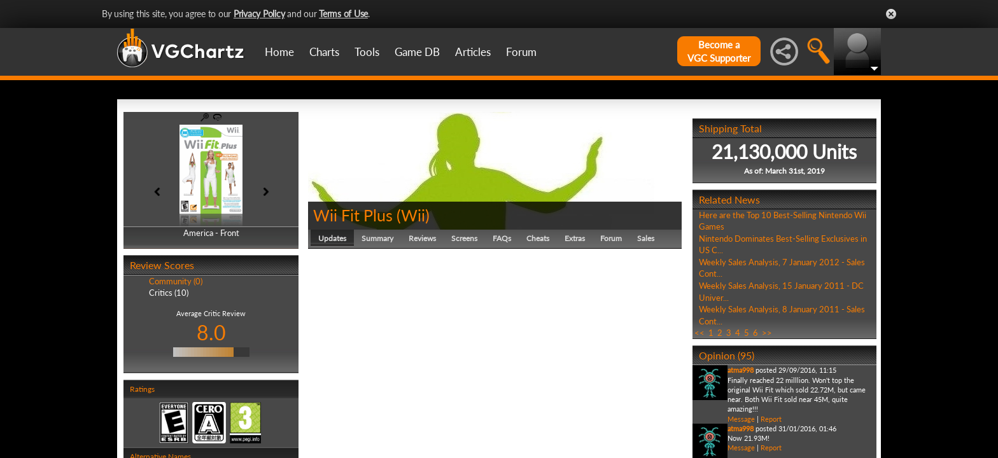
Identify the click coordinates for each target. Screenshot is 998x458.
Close (891, 14)
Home (279, 52)
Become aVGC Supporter (718, 51)
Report (771, 419)
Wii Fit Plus (353, 215)
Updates (332, 238)
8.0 (211, 332)
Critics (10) (168, 293)
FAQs (502, 238)
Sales (645, 238)
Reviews (422, 238)
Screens (464, 238)
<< (699, 333)
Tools (367, 52)
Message (741, 419)
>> (767, 333)
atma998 (740, 370)
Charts (324, 52)
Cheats (537, 238)
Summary (377, 238)
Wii (413, 215)
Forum (521, 52)
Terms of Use (343, 13)
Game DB (417, 52)
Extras (575, 238)
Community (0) (175, 281)
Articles (473, 52)
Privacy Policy (259, 13)
